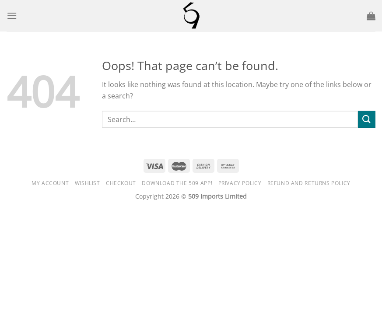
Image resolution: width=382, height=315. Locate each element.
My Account (50, 183)
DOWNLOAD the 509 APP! (177, 183)
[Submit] (366, 119)
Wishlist (87, 183)
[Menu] (12, 15)
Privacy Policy (240, 183)
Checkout (121, 183)
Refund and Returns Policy (308, 183)
